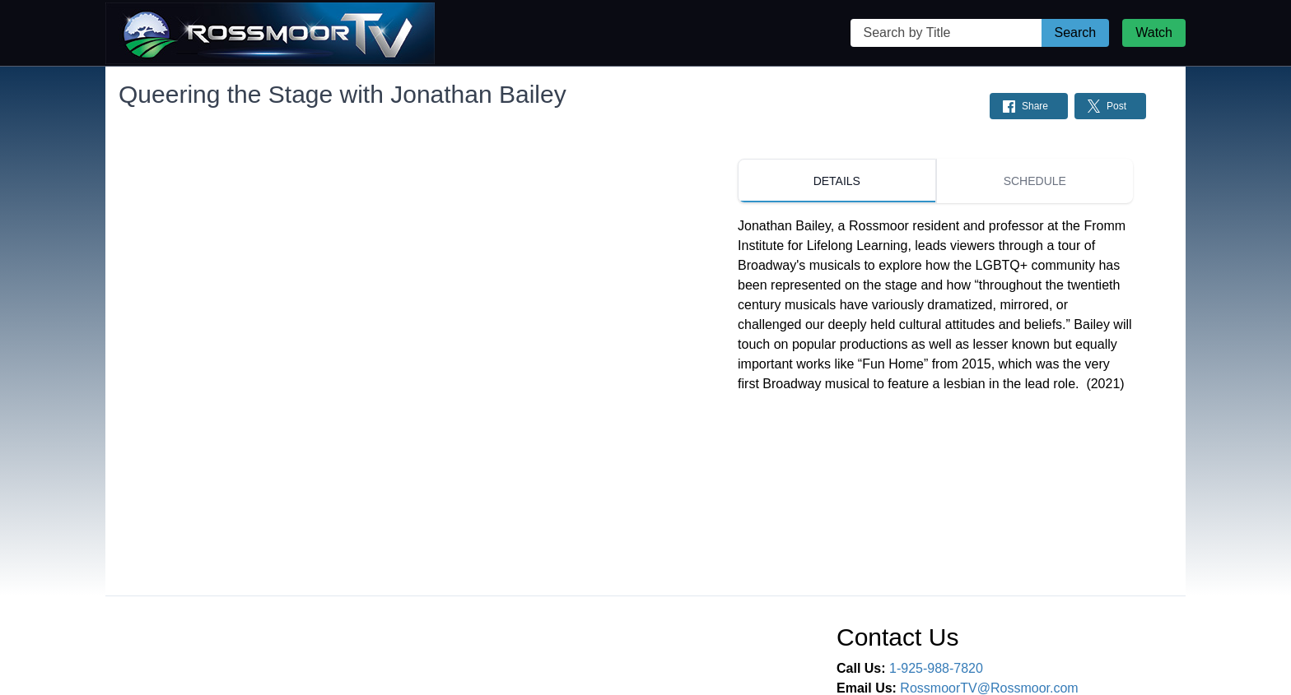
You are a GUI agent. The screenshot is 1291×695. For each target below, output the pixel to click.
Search (1076, 32)
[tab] (836, 181)
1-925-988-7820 (936, 668)
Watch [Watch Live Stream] (1153, 32)
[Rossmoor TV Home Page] (270, 33)
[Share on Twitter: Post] (1110, 106)
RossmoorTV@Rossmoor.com (989, 688)
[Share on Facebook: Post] (1029, 106)
